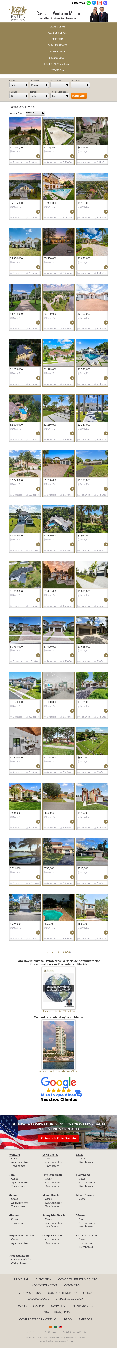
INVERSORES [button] (57, 51)
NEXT (67, 951)
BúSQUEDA (57, 39)
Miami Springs (85, 1195)
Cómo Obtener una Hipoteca (70, 1293)
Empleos (85, 1319)
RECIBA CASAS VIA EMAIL (57, 63)
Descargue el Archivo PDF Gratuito (58, 990)
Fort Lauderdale (52, 1175)
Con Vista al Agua (87, 1235)
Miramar (14, 1215)
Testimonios (83, 1306)
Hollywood (83, 1175)
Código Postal (19, 1263)
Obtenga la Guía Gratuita (58, 1138)
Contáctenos (50, 1332)
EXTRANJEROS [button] (57, 57)
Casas (14, 1158)
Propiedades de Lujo (21, 1235)
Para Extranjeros (56, 1312)
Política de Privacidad (47, 1341)
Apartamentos (19, 1162)
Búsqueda (43, 1279)
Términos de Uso (65, 1341)
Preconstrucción (70, 1298)
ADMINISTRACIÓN (44, 1285)
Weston (81, 1215)
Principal (21, 1279)
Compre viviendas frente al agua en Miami (58, 1046)
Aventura (14, 1154)
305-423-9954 (31, 1332)
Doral (12, 1175)
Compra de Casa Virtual (38, 1319)
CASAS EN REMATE (57, 45)
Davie (79, 1154)
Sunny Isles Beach (53, 1215)
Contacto (72, 1285)
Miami (13, 1195)
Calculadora (38, 1298)
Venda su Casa (30, 1293)
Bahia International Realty (74, 1332)
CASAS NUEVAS (57, 26)
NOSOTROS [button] (57, 70)
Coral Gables (50, 1154)
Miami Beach (50, 1195)
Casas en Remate (31, 1306)
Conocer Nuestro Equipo (78, 1279)
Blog (68, 1319)
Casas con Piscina (21, 1259)
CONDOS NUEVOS (57, 32)
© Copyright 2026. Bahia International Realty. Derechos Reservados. (55, 1337)
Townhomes (18, 1166)
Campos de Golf (52, 1235)
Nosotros (58, 1306)
